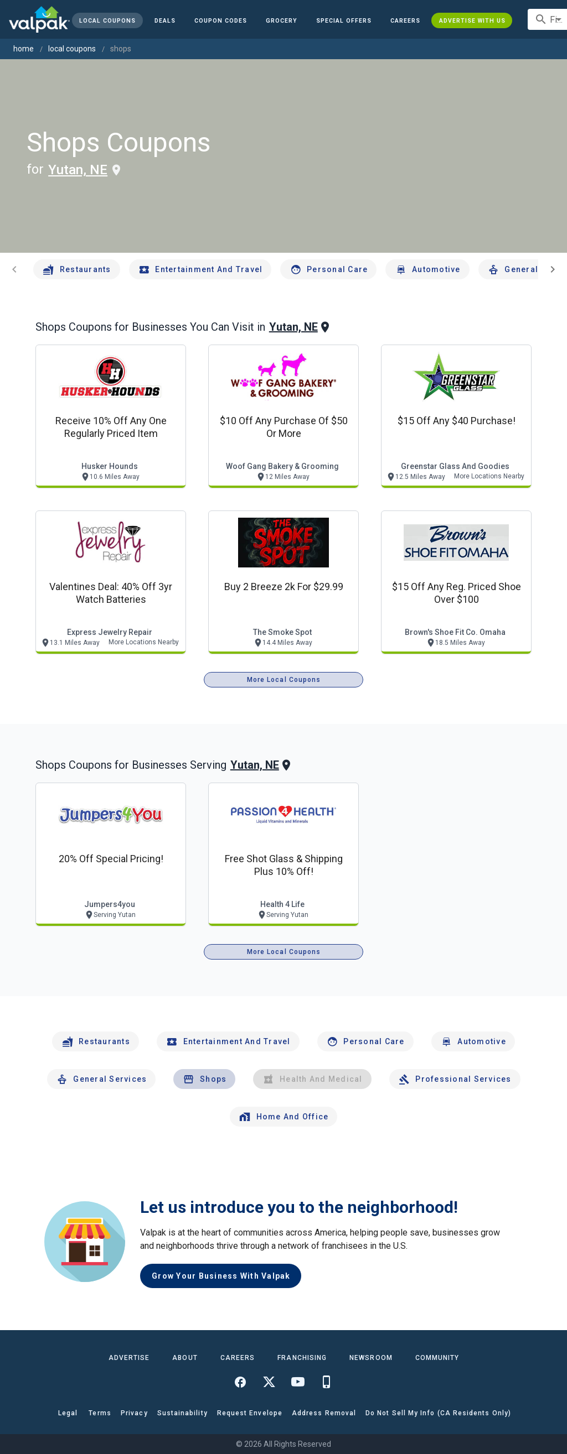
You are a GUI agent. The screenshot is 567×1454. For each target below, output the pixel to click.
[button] (344, 20)
